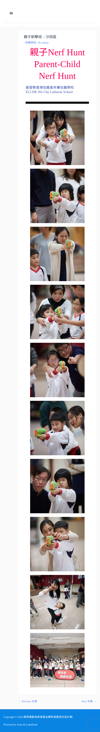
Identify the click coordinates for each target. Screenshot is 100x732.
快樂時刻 (30, 42)
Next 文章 (88, 701)
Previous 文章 (28, 701)
